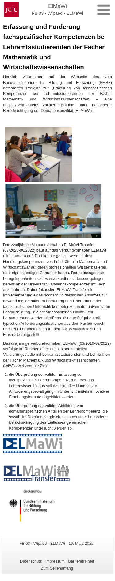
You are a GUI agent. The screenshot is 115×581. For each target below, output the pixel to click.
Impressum (55, 561)
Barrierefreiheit (81, 561)
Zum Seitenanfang (57, 568)
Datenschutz (31, 561)
